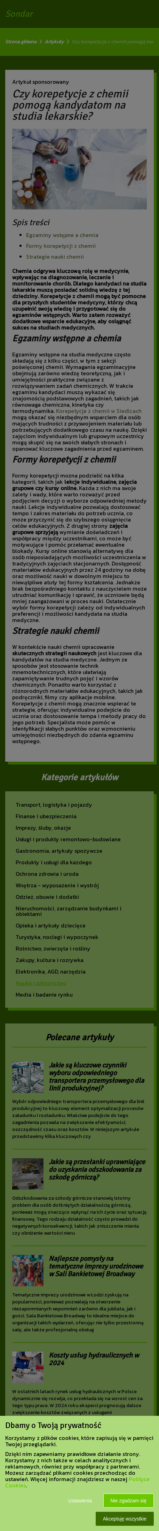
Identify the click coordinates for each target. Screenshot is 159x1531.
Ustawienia (80, 1500)
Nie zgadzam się (129, 1500)
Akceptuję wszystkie (124, 1519)
